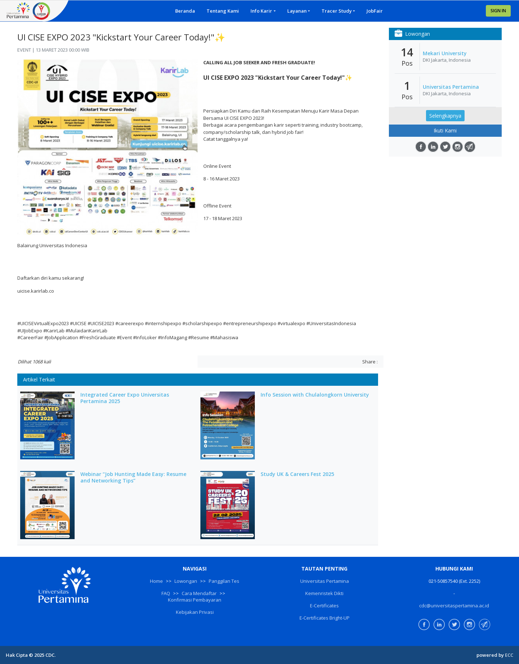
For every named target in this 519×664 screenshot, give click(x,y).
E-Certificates (324, 605)
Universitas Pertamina (451, 87)
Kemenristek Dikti (324, 593)
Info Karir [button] (261, 11)
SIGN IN (498, 11)
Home (156, 581)
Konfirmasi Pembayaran (194, 600)
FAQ (165, 593)
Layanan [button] (297, 11)
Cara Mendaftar (199, 593)
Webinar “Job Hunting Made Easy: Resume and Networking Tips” (133, 477)
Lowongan (185, 581)
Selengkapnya (445, 115)
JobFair (375, 11)
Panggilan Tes (224, 581)
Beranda (185, 11)
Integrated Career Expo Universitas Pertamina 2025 (124, 398)
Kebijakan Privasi (195, 612)
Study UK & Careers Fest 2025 (297, 474)
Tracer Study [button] (336, 11)
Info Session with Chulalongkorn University (315, 395)
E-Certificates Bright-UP (325, 618)
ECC (509, 655)
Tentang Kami (223, 11)
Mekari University (445, 53)
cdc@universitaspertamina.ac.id (454, 605)
